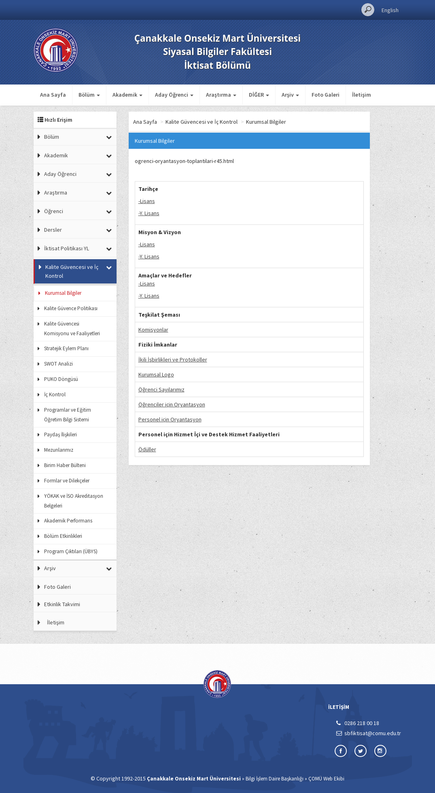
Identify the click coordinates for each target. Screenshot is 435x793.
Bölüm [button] (89, 94)
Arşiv (50, 568)
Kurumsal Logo (156, 374)
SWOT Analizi (58, 363)
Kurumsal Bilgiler (63, 293)
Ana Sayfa (53, 94)
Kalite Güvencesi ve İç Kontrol (71, 271)
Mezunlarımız (58, 449)
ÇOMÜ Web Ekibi (326, 778)
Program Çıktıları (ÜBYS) (71, 551)
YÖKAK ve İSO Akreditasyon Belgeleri (73, 501)
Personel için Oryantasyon (170, 419)
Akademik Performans (68, 520)
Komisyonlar (153, 329)
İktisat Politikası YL (66, 248)
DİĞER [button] (259, 94)
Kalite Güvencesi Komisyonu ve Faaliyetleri (72, 328)
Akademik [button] (127, 94)
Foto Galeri (326, 94)
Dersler (53, 229)
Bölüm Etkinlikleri (63, 536)
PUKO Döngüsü (61, 379)
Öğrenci (53, 211)
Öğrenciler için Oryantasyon (171, 404)
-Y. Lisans (148, 213)
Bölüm (51, 136)
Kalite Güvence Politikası (71, 308)
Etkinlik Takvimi (62, 604)
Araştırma (55, 192)
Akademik (56, 155)
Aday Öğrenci (60, 174)
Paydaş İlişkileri (60, 434)
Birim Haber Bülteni (65, 465)
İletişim (361, 94)
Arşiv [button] (290, 94)
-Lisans (146, 201)
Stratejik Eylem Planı (66, 348)
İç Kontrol (55, 394)
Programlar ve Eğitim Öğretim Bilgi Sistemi (67, 414)
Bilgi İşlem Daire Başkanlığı (274, 778)
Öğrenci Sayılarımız (161, 389)
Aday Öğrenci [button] (174, 94)
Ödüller (147, 449)
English (390, 10)
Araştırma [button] (221, 94)
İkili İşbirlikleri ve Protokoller (172, 359)
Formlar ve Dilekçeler (66, 480)
